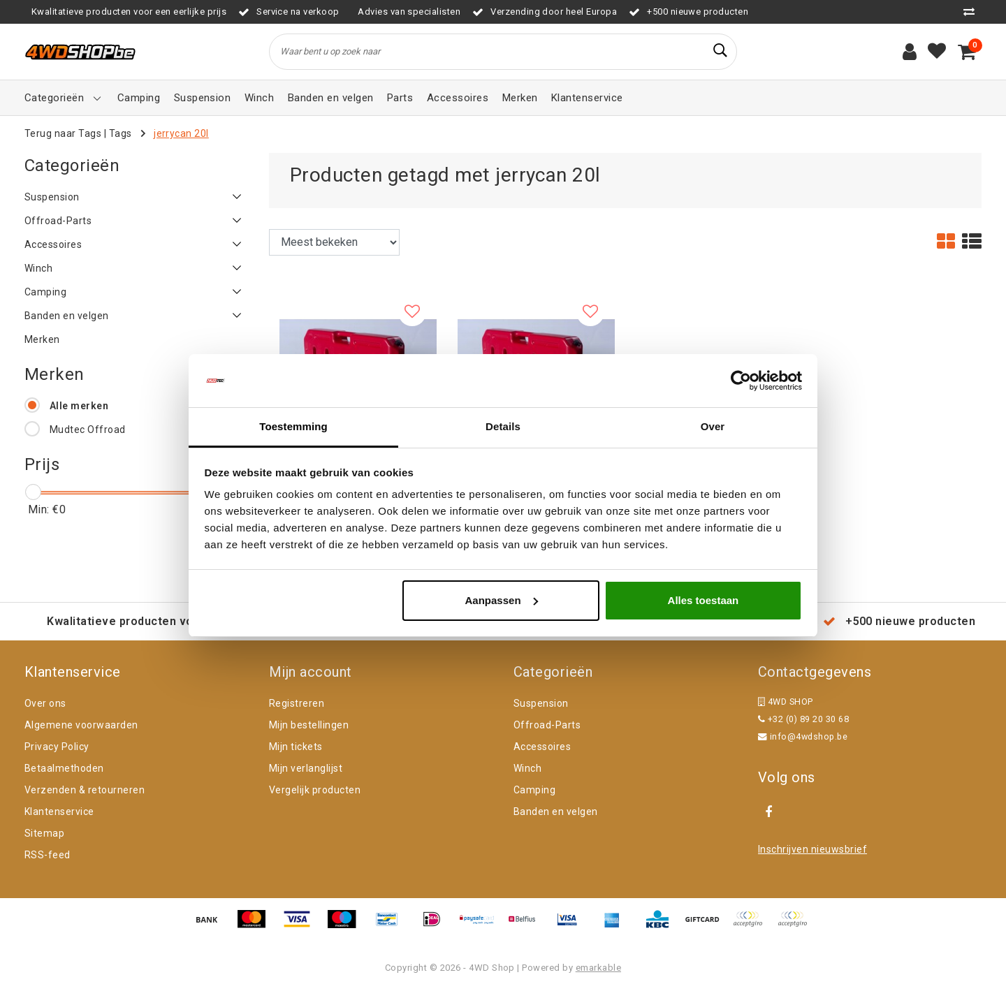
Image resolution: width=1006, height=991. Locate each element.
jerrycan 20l (181, 133)
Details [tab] (503, 426)
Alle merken (79, 405)
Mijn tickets (296, 746)
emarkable (598, 967)
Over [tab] (713, 426)
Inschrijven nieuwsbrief (812, 849)
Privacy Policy (56, 746)
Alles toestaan (703, 600)
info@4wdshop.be (802, 736)
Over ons (45, 703)
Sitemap (44, 833)
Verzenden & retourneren (84, 789)
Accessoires (542, 746)
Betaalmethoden (64, 768)
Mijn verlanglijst (305, 768)
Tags (120, 133)
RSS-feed (47, 854)
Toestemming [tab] (293, 426)
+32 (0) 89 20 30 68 (803, 719)
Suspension (541, 703)
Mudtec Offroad (88, 429)
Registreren (296, 703)
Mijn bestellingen (309, 725)
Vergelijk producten (314, 789)
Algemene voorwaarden (81, 725)
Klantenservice (59, 811)
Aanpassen (501, 600)
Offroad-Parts (547, 725)
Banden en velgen (555, 811)
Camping (534, 789)
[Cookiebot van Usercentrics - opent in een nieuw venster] (741, 380)
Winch (527, 768)
